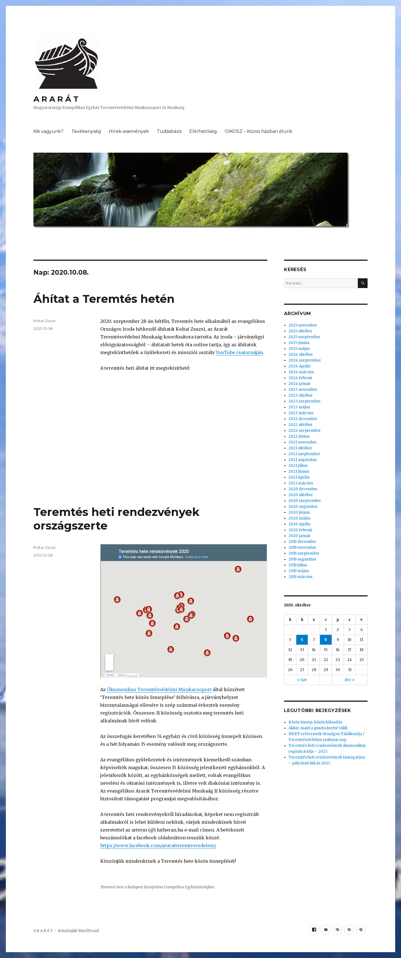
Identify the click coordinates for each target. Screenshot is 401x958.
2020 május (299, 518)
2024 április (299, 366)
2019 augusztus (302, 559)
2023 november (302, 389)
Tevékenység (86, 131)
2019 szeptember (304, 553)
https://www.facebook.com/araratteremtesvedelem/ (158, 845)
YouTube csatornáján (239, 352)
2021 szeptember (304, 454)
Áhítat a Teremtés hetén (104, 299)
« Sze (302, 679)
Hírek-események (129, 131)
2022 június (299, 436)
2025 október (300, 331)
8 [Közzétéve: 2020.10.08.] (325, 639)
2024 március (301, 372)
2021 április (299, 477)
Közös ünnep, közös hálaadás (315, 722)
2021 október (300, 448)
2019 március (300, 576)
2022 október (300, 424)
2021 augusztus (302, 459)
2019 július (297, 565)
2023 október (300, 395)
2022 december (302, 418)
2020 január (299, 535)
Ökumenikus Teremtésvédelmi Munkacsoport (159, 689)
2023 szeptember (304, 401)
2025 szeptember (304, 337)
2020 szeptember (304, 500)
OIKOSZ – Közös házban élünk (258, 131)
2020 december (303, 489)
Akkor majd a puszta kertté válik (318, 728)
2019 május (298, 571)
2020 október (300, 495)
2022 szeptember (304, 430)
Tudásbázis (169, 131)
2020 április (299, 524)
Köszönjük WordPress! (78, 930)
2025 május (299, 348)
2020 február (300, 530)
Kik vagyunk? (48, 131)
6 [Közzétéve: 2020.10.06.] (302, 639)
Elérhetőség (203, 131)
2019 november (302, 547)
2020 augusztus (302, 506)
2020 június (299, 512)
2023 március (301, 413)
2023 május (299, 407)
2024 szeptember (304, 360)
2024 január (299, 383)
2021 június (298, 471)
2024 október (300, 354)
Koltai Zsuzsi (44, 320)
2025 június (298, 342)
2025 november (302, 325)
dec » (349, 679)
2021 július (298, 465)
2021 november (302, 442)
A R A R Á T (56, 99)
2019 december (302, 541)
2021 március (300, 483)
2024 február (300, 378)
